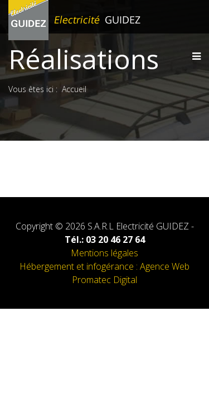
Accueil (74, 89)
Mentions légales (104, 253)
